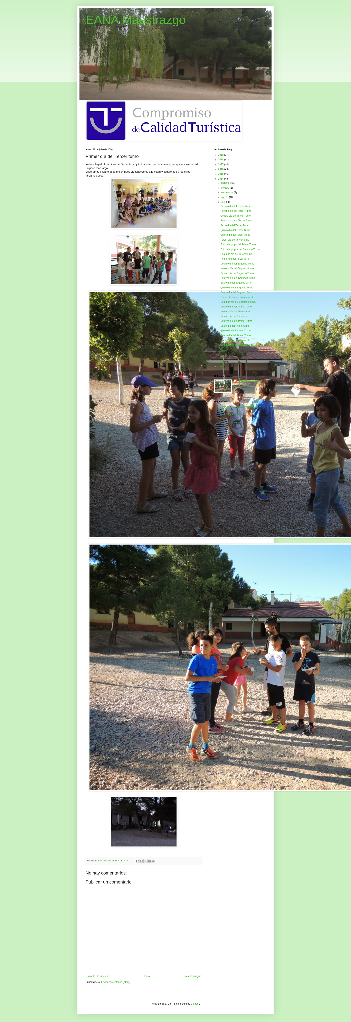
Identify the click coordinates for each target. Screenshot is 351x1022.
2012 (221, 366)
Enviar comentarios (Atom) (115, 982)
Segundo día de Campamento (236, 344)
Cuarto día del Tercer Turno (235, 234)
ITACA (220, 418)
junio (224, 351)
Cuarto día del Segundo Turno (236, 292)
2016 (221, 169)
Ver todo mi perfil (243, 386)
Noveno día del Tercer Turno (235, 210)
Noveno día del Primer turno (235, 311)
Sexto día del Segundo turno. (236, 282)
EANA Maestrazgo (136, 20)
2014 (221, 178)
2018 (221, 159)
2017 (221, 164)
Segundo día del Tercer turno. (236, 254)
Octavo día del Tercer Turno (235, 215)
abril (223, 355)
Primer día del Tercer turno (234, 258)
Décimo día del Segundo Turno (237, 263)
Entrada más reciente (98, 976)
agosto (225, 197)
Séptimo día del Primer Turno (236, 321)
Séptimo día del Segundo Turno (237, 278)
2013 (221, 361)
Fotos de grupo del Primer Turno (238, 244)
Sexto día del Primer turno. (235, 325)
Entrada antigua (192, 976)
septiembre (227, 192)
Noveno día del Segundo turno (237, 268)
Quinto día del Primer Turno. (235, 330)
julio (223, 202)
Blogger (195, 1003)
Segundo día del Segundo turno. (238, 302)
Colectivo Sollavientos (229, 422)
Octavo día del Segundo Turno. (237, 273)
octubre (225, 187)
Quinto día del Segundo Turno (236, 287)
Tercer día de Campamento (235, 340)
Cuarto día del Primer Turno (235, 335)
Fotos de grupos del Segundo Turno (239, 249)
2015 (221, 173)
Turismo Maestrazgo (228, 414)
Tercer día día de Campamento (237, 297)
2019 (221, 154)
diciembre (226, 182)
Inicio (147, 976)
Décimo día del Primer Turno (236, 306)
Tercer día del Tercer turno (234, 239)
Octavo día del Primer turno (235, 316)
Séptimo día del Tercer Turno (236, 220)
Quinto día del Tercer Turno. (235, 230)
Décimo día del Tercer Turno (235, 206)
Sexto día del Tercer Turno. (235, 225)
